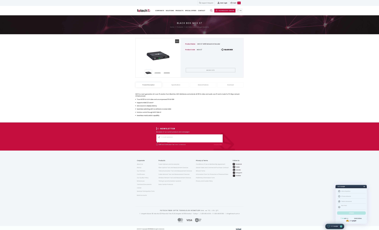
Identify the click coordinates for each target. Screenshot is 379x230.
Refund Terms (200, 169)
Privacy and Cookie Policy (204, 179)
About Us (140, 162)
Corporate (159, 11)
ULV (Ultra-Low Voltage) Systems (197, 27)
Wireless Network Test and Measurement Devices (174, 176)
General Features (203, 85)
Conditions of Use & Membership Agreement (210, 162)
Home (172, 27)
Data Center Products (165, 182)
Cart (236, 3)
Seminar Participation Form (146, 189)
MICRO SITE (212, 70)
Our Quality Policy (143, 176)
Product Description (148, 85)
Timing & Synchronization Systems (169, 179)
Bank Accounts (142, 193)
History (139, 165)
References (140, 179)
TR (239, 10)
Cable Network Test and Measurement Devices (174, 172)
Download (230, 85)
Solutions (170, 11)
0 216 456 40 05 (205, 212)
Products (179, 11)
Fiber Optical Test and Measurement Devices (173, 165)
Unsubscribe (218, 142)
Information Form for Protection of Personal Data (212, 172)
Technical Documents (144, 182)
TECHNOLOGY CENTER (225, 10)
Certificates (141, 172)
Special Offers (190, 11)
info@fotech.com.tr (233, 212)
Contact (201, 11)
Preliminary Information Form (205, 176)
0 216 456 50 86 (219, 212)
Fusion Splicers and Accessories (168, 162)
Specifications (175, 85)
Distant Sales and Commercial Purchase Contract (212, 165)
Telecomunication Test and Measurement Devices (175, 169)
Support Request (206, 3)
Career (139, 186)
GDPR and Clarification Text (166, 142)
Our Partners (141, 169)
